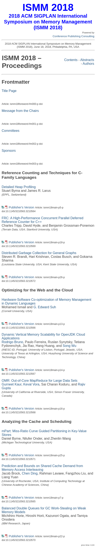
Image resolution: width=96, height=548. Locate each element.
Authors (88, 63)
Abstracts (87, 60)
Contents (71, 60)
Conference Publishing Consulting (73, 36)
